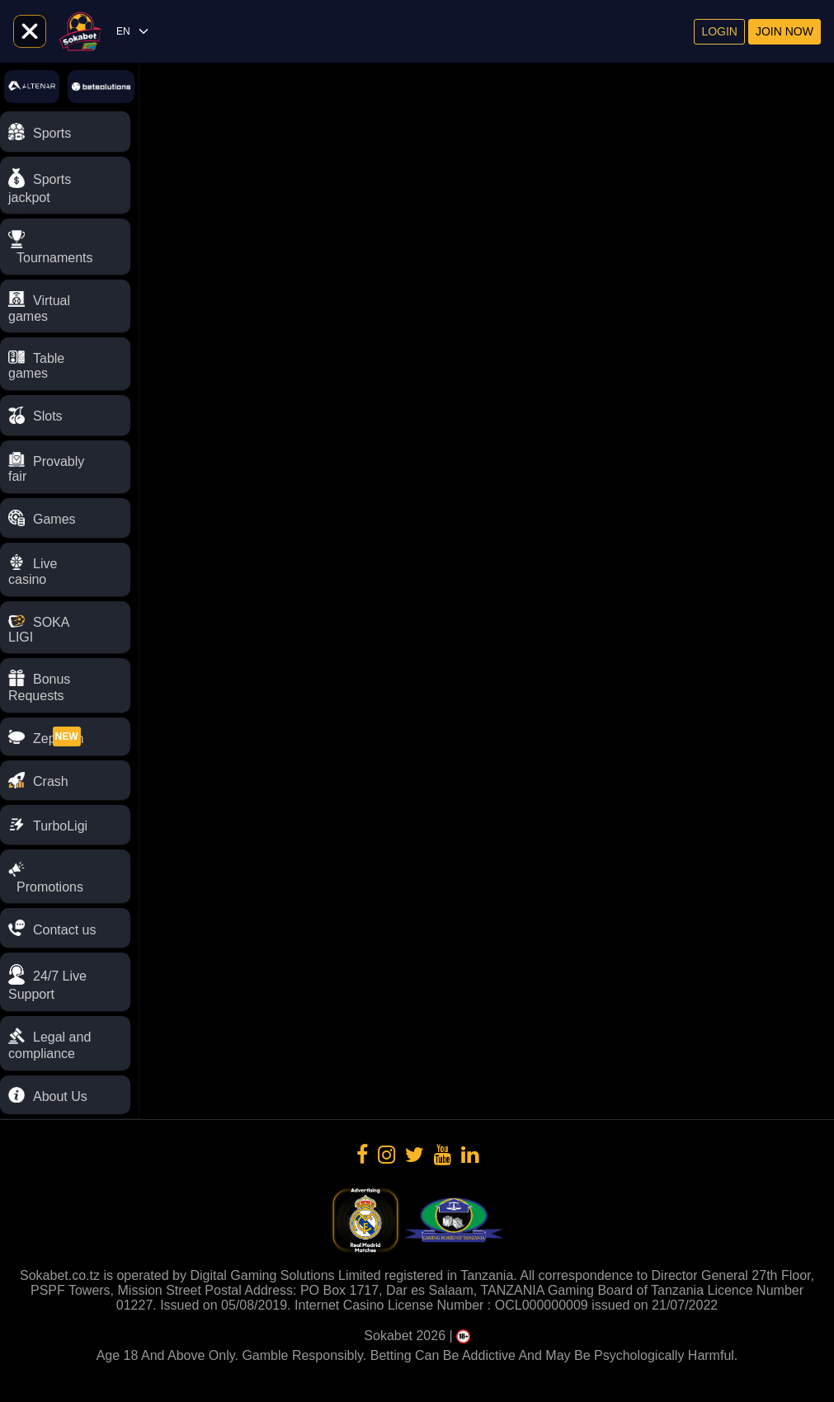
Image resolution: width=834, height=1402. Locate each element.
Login (719, 31)
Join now (784, 31)
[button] (65, 982)
